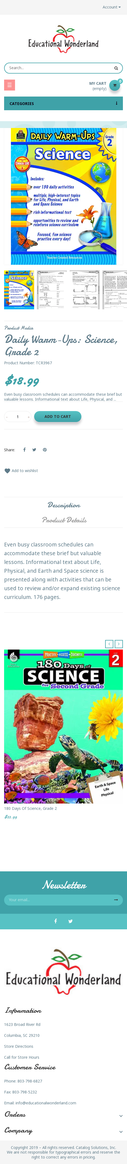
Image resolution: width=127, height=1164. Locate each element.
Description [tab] (63, 505)
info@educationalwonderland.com (46, 1102)
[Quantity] (17, 416)
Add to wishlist (21, 470)
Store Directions (18, 1046)
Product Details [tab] (64, 520)
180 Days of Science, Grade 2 (30, 808)
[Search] (63, 68)
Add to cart (58, 416)
